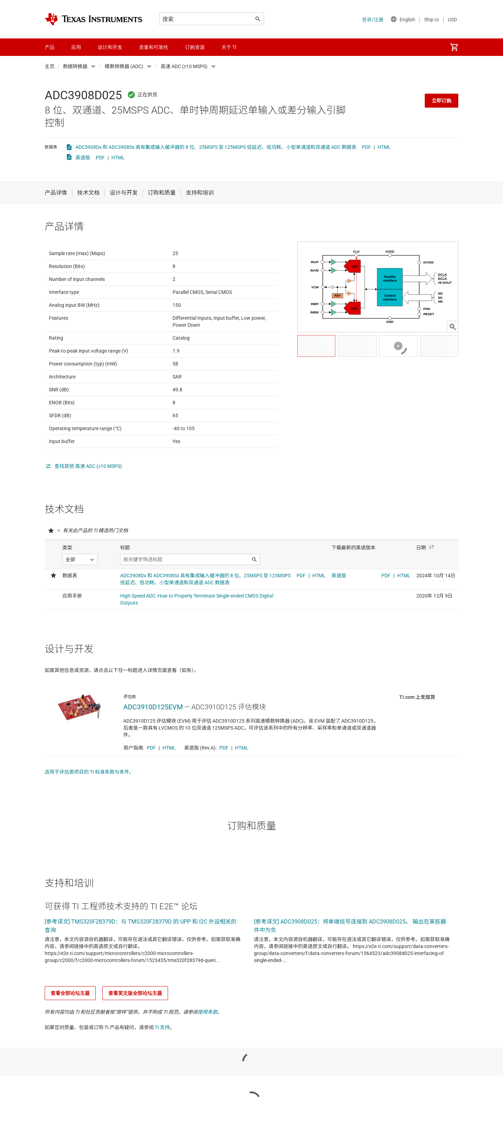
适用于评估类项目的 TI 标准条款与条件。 (89, 806)
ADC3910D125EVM (153, 741)
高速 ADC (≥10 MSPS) (184, 66)
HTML (384, 147)
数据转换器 (75, 66)
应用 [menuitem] (76, 47)
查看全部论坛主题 (70, 1027)
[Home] (94, 19)
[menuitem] (454, 47)
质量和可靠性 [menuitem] (153, 47)
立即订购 (441, 100)
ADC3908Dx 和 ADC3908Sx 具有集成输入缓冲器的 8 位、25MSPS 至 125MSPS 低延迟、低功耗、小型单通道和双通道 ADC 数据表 (215, 147)
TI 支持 (162, 1061)
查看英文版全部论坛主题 (135, 1027)
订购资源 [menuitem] (195, 47)
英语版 (82, 157)
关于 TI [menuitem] (228, 47)
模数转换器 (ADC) (124, 66)
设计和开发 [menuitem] (110, 47)
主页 (49, 66)
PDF (366, 147)
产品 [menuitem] (49, 47)
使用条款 (207, 1046)
